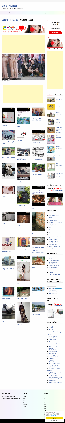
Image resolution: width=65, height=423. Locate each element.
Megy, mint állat (52, 353)
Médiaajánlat (16, 421)
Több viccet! (55, 288)
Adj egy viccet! (55, 32)
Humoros (14, 20)
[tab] (49, 94)
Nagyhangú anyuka (6, 251)
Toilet (57, 163)
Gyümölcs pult (52, 360)
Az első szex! (52, 214)
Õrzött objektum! (21, 205)
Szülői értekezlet (53, 244)
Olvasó (8, 13)
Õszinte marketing (21, 249)
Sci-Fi (24, 402)
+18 (45, 401)
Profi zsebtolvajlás (53, 241)
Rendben (54, 418)
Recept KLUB (26, 404)
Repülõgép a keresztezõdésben (21, 158)
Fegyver (34, 233)
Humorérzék (20, 182)
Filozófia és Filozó (53, 350)
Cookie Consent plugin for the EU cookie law (54, 420)
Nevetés (57, 105)
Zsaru (45, 402)
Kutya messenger (58, 136)
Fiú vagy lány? (52, 362)
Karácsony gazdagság (54, 355)
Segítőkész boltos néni (54, 265)
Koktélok (33, 13)
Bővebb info (53, 415)
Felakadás (4, 321)
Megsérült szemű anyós (54, 246)
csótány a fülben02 (6, 298)
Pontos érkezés (59, 156)
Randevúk (51, 272)
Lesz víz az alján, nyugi (54, 363)
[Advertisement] (23, 44)
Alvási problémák (53, 239)
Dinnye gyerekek (59, 97)
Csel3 (50, 234)
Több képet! (52, 290)
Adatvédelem (10, 421)
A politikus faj (52, 225)
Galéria (5, 20)
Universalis (19, 324)
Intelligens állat (52, 224)
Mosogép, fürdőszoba (54, 374)
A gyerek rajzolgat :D (37, 159)
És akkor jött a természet (55, 379)
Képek (13, 13)
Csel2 (50, 232)
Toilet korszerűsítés (53, 356)
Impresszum (4, 421)
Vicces (2, 13)
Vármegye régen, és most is (55, 382)
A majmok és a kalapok (54, 274)
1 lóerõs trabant (36, 314)
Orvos (45, 408)
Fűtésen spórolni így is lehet (55, 377)
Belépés (12, 1)
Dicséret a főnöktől (53, 220)
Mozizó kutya (52, 264)
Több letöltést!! (53, 293)
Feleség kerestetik (53, 248)
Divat (45, 399)
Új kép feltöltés (58, 190)
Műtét (18, 126)
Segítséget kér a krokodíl (55, 372)
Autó (45, 410)
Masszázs (4, 125)
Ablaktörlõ (4, 223)
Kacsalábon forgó (53, 375)
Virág (18, 283)
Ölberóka (19, 225)
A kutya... (4, 181)
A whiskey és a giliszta (54, 260)
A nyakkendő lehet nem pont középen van (37, 119)
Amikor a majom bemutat (8, 157)
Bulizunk (40, 13)
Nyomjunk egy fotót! (37, 174)
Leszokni (46, 397)
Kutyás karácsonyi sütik (54, 351)
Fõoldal (27, 13)
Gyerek (33, 208)
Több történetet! (53, 292)
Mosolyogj (51, 348)
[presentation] (49, 94)
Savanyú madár (52, 243)
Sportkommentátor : (54, 215)
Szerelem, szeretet (58, 120)
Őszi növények (52, 380)
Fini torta (4, 196)
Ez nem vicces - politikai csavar (59, 174)
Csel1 (50, 229)
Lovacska (58, 112)
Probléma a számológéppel (55, 222)
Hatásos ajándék (53, 267)
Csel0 (50, 227)
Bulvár (45, 406)
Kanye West (51, 358)
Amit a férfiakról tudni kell (55, 269)
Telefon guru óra (53, 346)
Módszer (51, 217)
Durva (45, 404)
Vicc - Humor (9, 5)
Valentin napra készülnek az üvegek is (59, 129)
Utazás (24, 406)
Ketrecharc (25, 401)
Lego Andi (58, 146)
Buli (24, 399)
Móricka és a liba (53, 262)
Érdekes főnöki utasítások (55, 270)
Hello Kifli (19, 140)
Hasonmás (51, 219)
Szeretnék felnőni (36, 142)
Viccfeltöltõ (20, 13)
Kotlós (33, 267)
